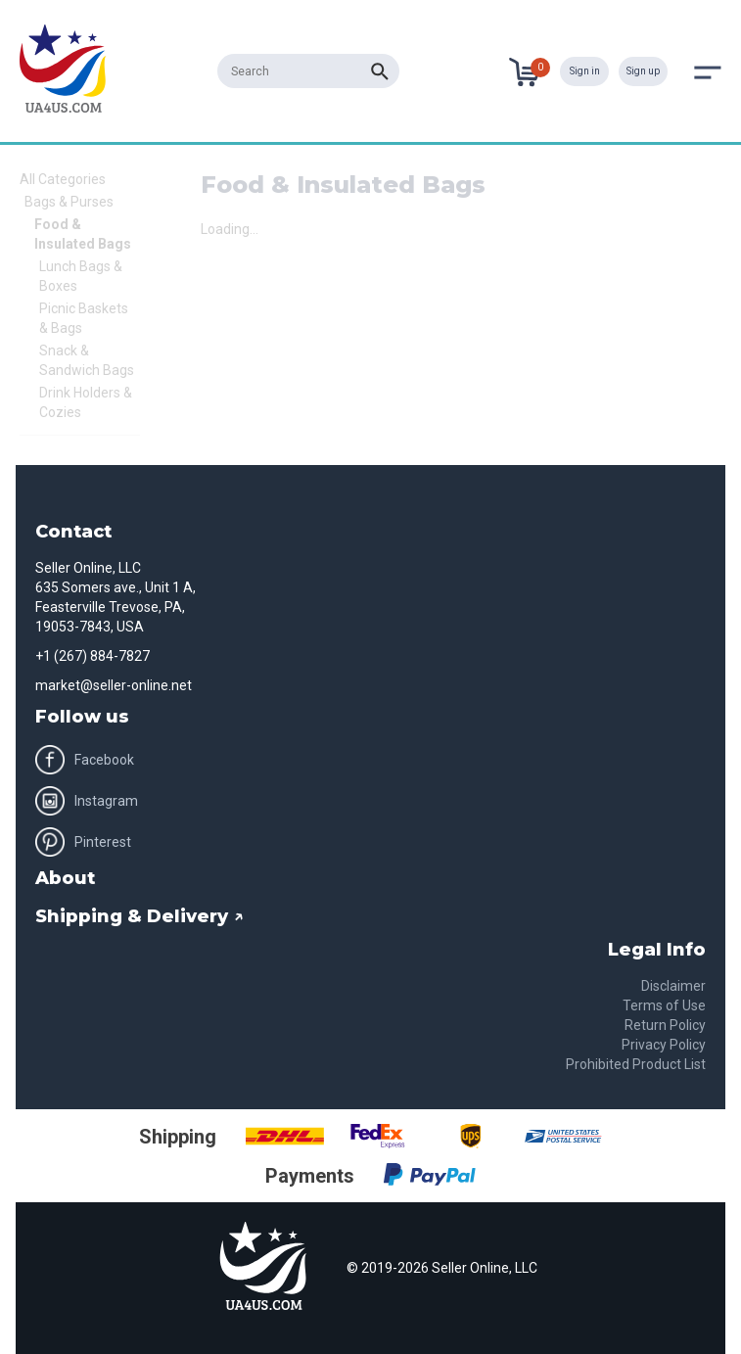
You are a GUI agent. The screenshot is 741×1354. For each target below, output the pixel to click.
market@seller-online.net (113, 685)
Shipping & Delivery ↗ (139, 916)
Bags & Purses (69, 202)
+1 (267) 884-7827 (92, 656)
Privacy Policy (664, 1044)
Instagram (86, 801)
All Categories (63, 179)
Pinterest (83, 842)
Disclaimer (673, 986)
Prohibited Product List (636, 1064)
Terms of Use (664, 1005)
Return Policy (665, 1025)
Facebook (84, 759)
